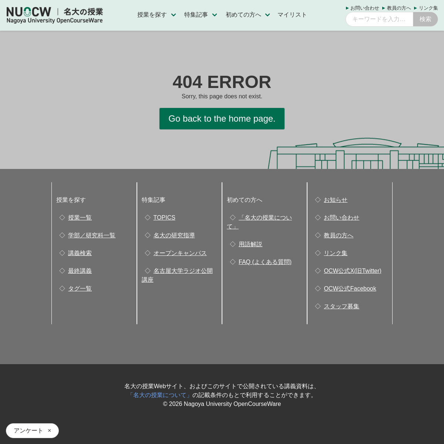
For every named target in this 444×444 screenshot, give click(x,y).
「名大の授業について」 (159, 395)
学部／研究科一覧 (91, 235)
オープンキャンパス (180, 253)
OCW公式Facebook (350, 288)
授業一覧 (80, 217)
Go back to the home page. (222, 118)
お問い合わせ (364, 8)
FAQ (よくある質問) (265, 262)
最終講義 (80, 271)
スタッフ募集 (341, 306)
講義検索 (80, 253)
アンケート (28, 430)
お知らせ (335, 200)
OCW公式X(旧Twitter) (352, 271)
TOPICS (164, 217)
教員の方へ (399, 8)
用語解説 (250, 244)
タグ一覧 (80, 288)
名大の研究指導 (174, 235)
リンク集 (428, 8)
